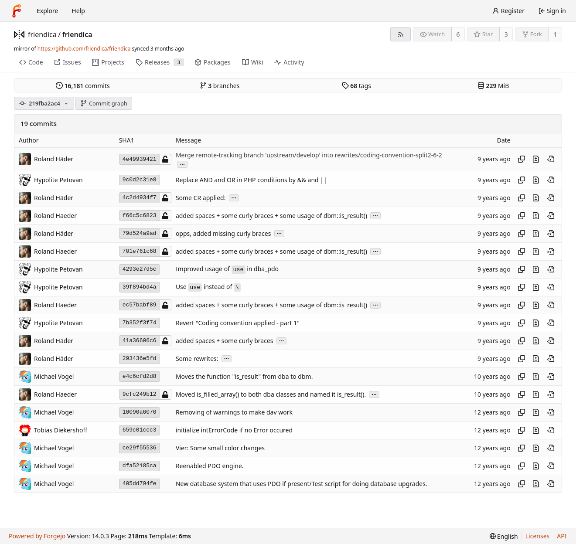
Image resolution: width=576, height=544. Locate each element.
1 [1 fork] (555, 34)
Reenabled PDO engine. (210, 466)
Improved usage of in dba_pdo (227, 269)
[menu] (504, 536)
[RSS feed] (400, 34)
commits (83, 86)
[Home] (16, 11)
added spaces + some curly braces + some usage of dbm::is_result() (271, 215)
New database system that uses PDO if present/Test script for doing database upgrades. (301, 483)
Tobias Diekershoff (60, 430)
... (182, 164)
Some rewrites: (197, 358)
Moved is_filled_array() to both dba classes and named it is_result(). (271, 394)
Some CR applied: (201, 198)
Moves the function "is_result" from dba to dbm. (244, 376)
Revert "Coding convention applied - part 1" (238, 323)
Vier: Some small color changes (220, 448)
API (561, 536)
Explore (47, 11)
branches (220, 86)
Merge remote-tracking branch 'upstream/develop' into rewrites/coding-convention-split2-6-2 (309, 155)
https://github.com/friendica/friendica (83, 48)
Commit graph (103, 103)
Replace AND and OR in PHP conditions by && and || (251, 180)
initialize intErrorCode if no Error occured (234, 430)
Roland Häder (53, 159)
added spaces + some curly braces (224, 341)
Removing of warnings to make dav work (234, 412)
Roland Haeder (55, 215)
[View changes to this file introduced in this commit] (535, 159)
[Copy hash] (521, 159)
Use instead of (208, 286)
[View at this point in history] (550, 159)
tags (356, 86)
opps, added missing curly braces (223, 233)
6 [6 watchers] (458, 34)
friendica (42, 34)
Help (78, 11)
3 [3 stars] (506, 34)
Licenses (537, 536)
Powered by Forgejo (37, 536)
